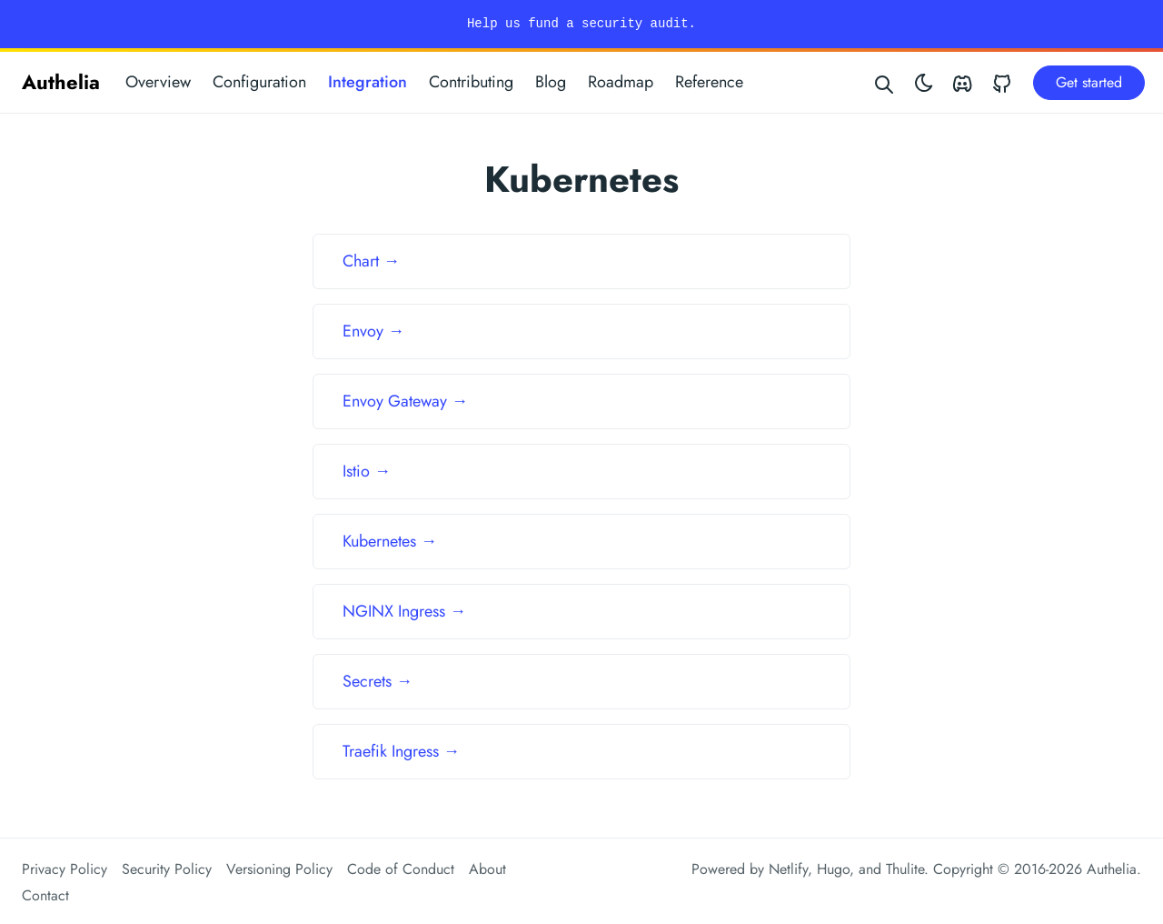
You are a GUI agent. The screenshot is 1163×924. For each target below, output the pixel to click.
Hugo (833, 869)
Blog (550, 82)
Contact (45, 895)
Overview (158, 82)
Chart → (371, 261)
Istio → (367, 471)
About (487, 869)
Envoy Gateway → (405, 401)
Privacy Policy (64, 869)
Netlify (788, 869)
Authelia (61, 81)
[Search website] (885, 82)
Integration (367, 82)
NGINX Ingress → (404, 611)
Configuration (259, 82)
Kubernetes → (390, 541)
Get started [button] (1089, 82)
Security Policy (167, 869)
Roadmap (620, 82)
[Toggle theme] (924, 82)
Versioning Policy (279, 869)
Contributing (471, 82)
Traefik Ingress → (401, 751)
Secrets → (378, 681)
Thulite (905, 869)
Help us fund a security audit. (581, 23)
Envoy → (373, 331)
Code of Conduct (400, 869)
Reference (709, 82)
